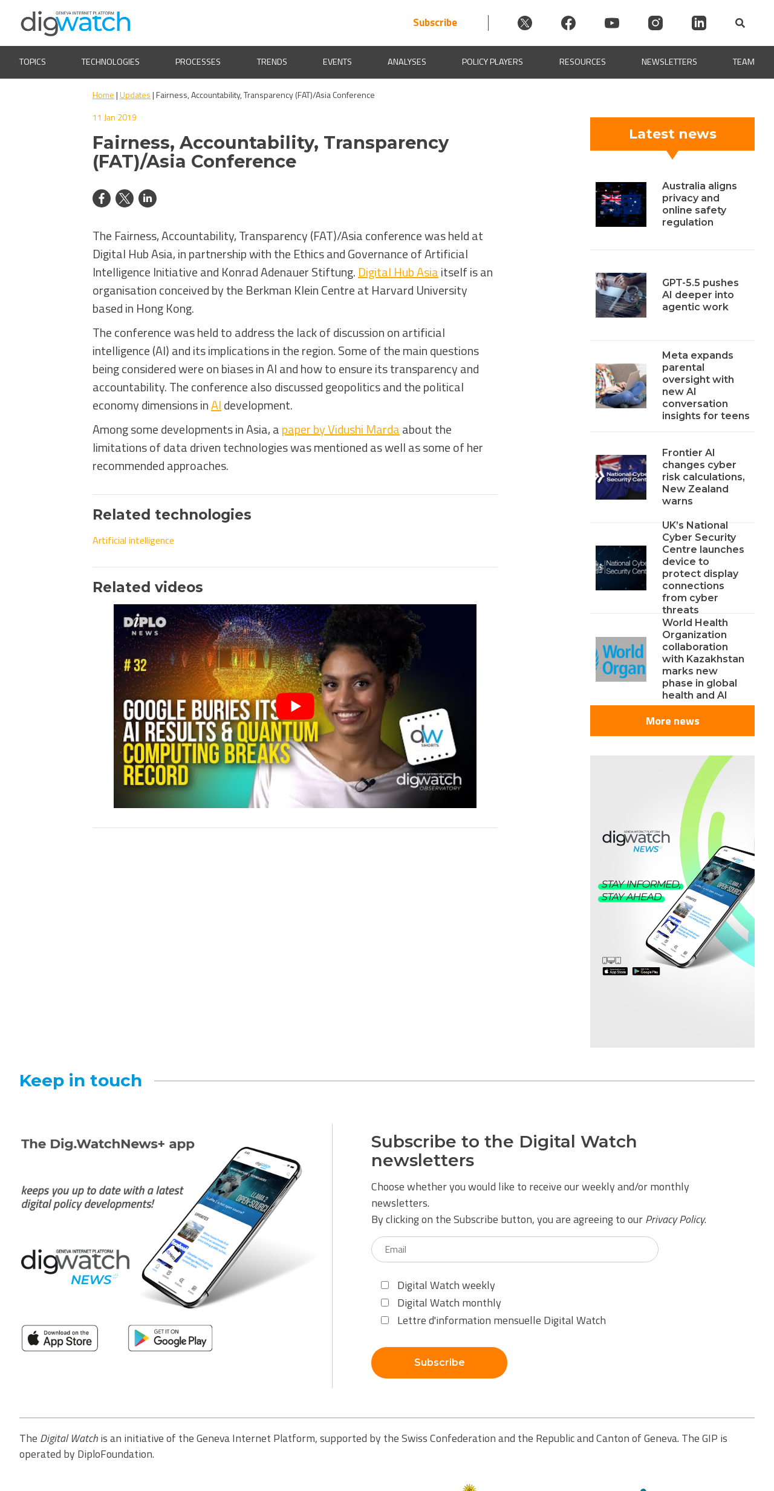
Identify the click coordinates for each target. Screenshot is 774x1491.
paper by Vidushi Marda (341, 429)
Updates (135, 94)
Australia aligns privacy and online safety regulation (699, 204)
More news (673, 721)
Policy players (492, 62)
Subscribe (435, 22)
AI (216, 405)
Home (103, 94)
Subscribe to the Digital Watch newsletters (504, 1151)
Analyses (407, 62)
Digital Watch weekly (438, 1285)
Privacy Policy (674, 1219)
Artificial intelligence (133, 540)
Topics (32, 62)
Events (337, 62)
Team (744, 62)
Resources (582, 62)
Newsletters (669, 62)
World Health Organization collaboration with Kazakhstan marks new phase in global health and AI (703, 659)
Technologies (111, 62)
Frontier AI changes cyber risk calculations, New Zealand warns (703, 477)
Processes (198, 62)
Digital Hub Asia (398, 272)
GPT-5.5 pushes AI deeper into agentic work (700, 295)
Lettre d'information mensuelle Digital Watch (493, 1320)
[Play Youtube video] (295, 706)
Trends (272, 62)
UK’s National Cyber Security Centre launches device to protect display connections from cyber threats (703, 568)
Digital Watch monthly (441, 1302)
